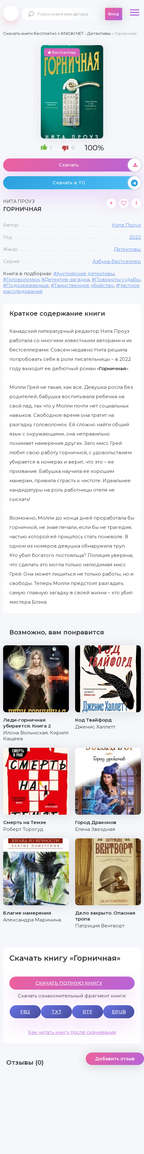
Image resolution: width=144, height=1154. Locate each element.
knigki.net (11, 13)
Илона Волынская (25, 733)
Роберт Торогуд (23, 829)
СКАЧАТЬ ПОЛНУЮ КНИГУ (69, 983)
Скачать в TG (97, 182)
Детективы (127, 249)
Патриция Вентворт (100, 926)
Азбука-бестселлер (117, 261)
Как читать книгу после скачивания (72, 1032)
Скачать (100, 165)
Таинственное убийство (84, 285)
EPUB (119, 1012)
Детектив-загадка (67, 279)
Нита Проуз (126, 225)
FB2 (25, 1012)
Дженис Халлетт (95, 727)
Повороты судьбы (117, 279)
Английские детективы (85, 273)
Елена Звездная (95, 829)
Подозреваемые (27, 285)
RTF (88, 1012)
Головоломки (22, 279)
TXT (56, 1012)
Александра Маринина (32, 920)
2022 (135, 237)
